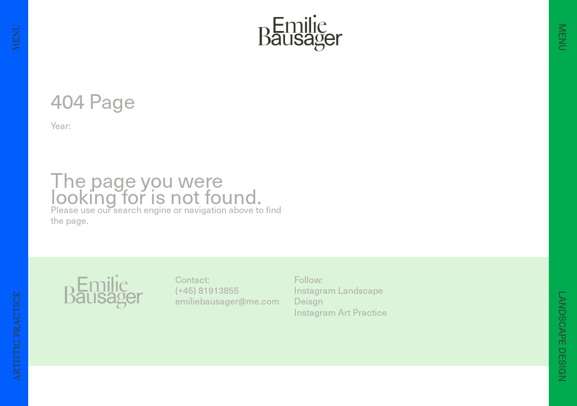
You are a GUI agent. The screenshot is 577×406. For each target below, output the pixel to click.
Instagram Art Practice (340, 312)
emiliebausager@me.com (227, 300)
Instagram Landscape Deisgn (338, 295)
